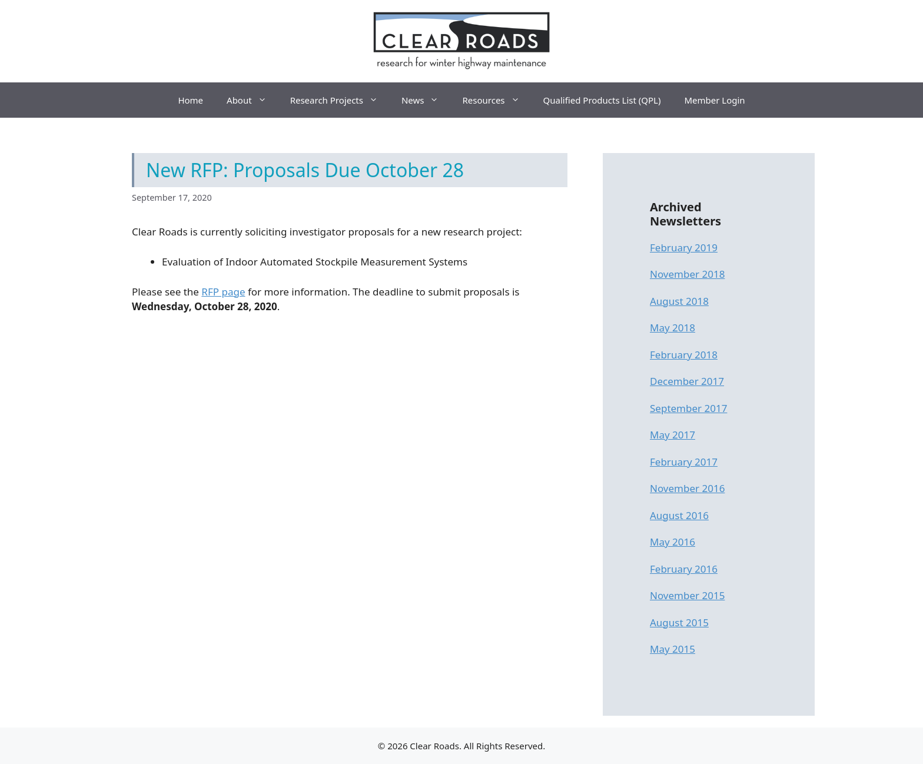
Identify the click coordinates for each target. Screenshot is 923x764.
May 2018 (672, 327)
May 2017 (672, 434)
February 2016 (684, 569)
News (426, 100)
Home (190, 100)
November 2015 (687, 595)
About (252, 100)
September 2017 (688, 408)
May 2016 (672, 542)
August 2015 (679, 622)
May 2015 (672, 649)
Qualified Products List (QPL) (602, 100)
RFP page (223, 291)
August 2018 (679, 301)
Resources (496, 100)
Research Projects (340, 100)
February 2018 (684, 354)
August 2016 (679, 515)
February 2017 (684, 462)
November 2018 (687, 274)
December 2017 (687, 381)
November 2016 (687, 488)
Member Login (714, 100)
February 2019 (684, 247)
